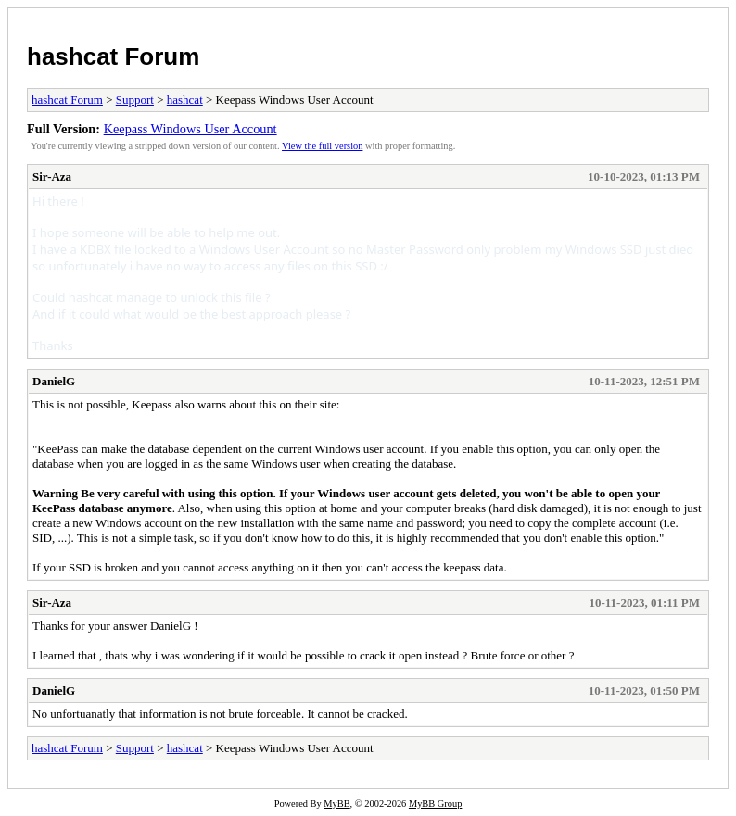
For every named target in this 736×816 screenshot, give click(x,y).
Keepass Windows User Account (190, 128)
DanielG (53, 381)
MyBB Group (435, 803)
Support (135, 100)
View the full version (322, 146)
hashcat (185, 100)
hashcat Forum (113, 56)
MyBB (336, 803)
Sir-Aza (51, 176)
